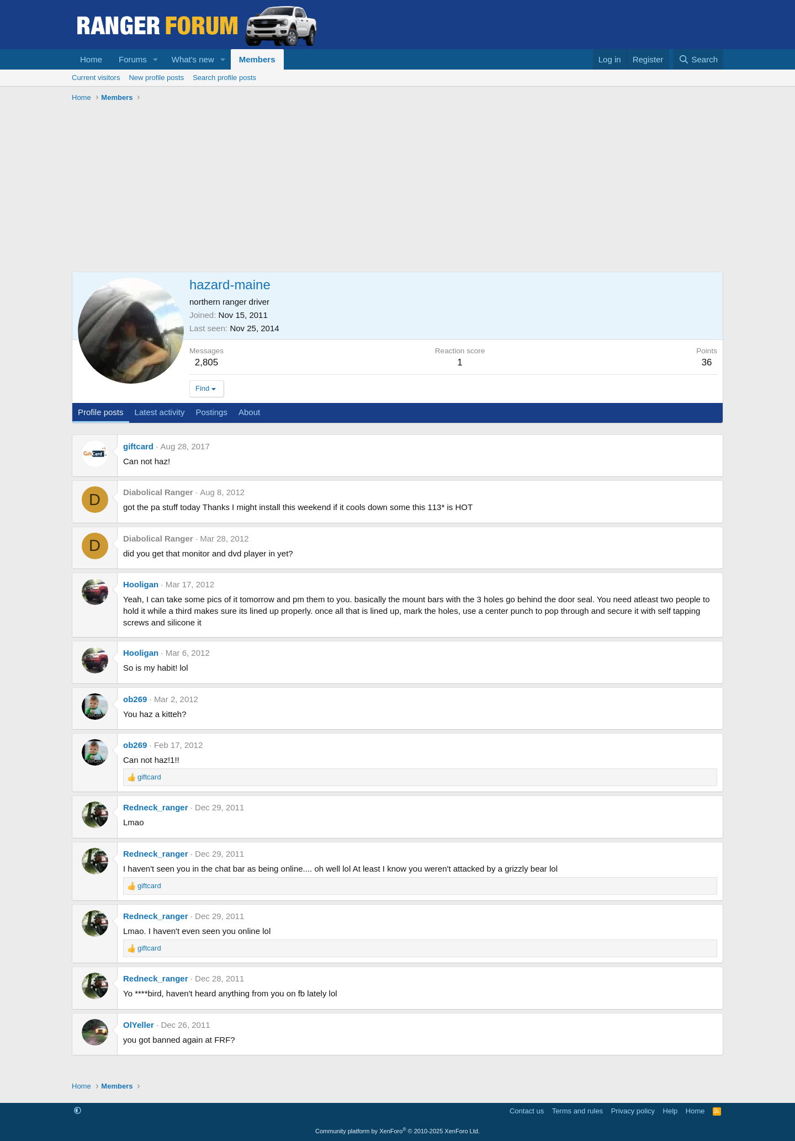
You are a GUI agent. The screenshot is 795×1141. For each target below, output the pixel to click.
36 (707, 362)
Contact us (527, 1111)
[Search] (698, 59)
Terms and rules (577, 1111)
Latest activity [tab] (160, 412)
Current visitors (96, 77)
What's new (193, 59)
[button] (155, 59)
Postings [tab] (211, 412)
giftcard (138, 446)
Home (91, 59)
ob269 (135, 699)
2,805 (207, 362)
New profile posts (156, 77)
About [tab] (249, 412)
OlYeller (138, 1024)
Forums (133, 59)
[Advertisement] (397, 189)
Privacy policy (633, 1111)
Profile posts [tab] (101, 412)
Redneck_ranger (155, 807)
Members (257, 59)
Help (670, 1111)
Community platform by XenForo (397, 1131)
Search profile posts (224, 77)
